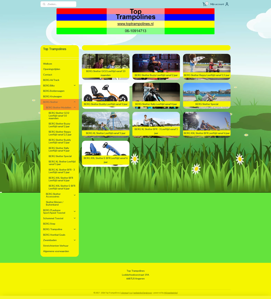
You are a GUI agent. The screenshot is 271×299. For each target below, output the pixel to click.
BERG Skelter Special (60, 156)
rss (130, 293)
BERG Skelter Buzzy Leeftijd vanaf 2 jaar (59, 125)
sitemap (124, 293)
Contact (47, 74)
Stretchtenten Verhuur (55, 245)
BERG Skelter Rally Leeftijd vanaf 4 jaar (59, 149)
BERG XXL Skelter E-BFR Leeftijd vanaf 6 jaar (62, 187)
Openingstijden (51, 69)
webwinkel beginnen (143, 293)
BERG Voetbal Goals (54, 234)
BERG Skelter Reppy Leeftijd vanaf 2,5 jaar (60, 133)
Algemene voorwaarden (56, 251)
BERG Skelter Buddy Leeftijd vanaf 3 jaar (60, 141)
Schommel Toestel (59, 218)
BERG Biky (59, 85)
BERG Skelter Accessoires (61, 195)
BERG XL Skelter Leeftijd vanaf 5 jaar (62, 163)
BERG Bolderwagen (53, 90)
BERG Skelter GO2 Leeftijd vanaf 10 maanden (59, 115)
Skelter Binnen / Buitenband (54, 203)
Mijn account (219, 4)
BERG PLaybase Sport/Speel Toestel (59, 211)
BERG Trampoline (59, 229)
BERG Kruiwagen (52, 96)
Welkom (47, 63)
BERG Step (49, 223)
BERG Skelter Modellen (61, 107)
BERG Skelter (59, 101)
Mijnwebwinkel (171, 293)
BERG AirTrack (51, 79)
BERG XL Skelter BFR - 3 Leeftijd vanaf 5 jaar (62, 171)
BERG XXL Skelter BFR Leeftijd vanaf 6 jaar (61, 179)
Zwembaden (59, 240)
